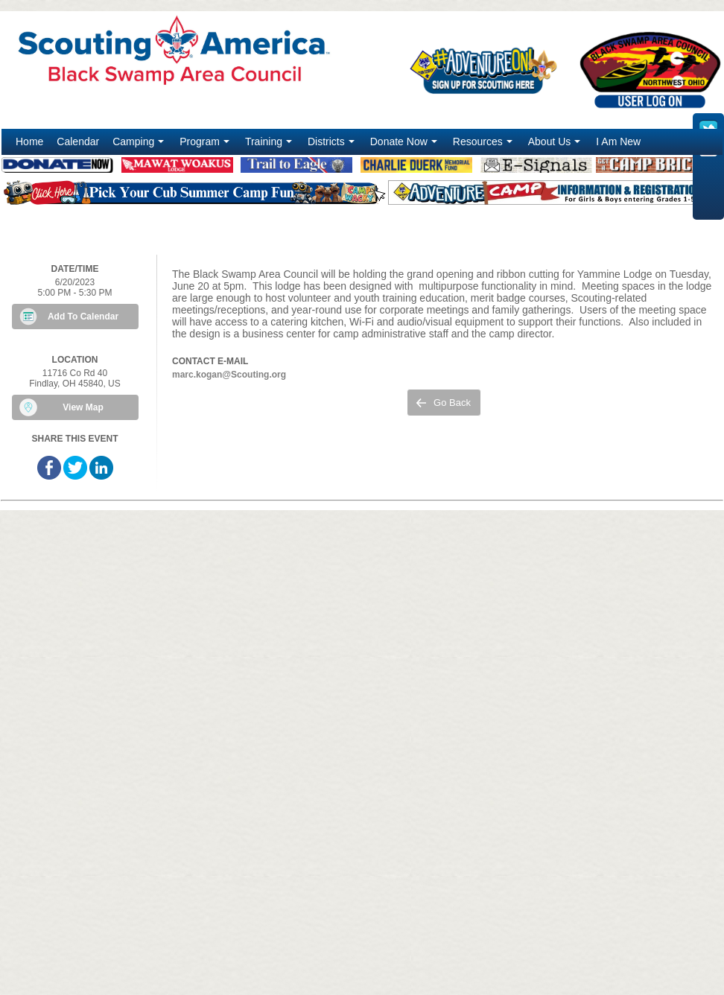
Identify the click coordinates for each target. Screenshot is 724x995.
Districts (333, 145)
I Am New (618, 141)
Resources (484, 145)
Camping (139, 145)
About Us (556, 145)
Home (29, 141)
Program (206, 145)
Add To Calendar (83, 316)
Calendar (78, 141)
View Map (83, 407)
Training (270, 145)
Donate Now (405, 145)
